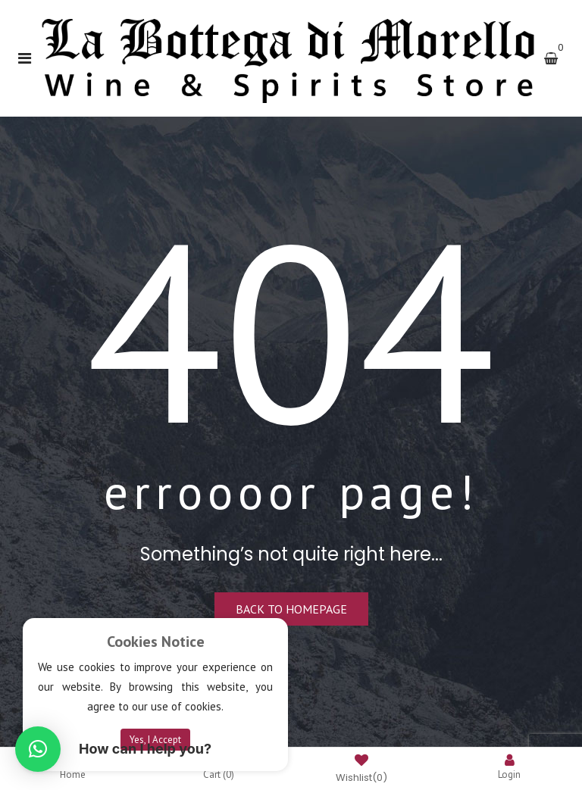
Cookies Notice (156, 641)
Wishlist (361, 770)
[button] (38, 749)
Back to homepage (291, 609)
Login (509, 767)
